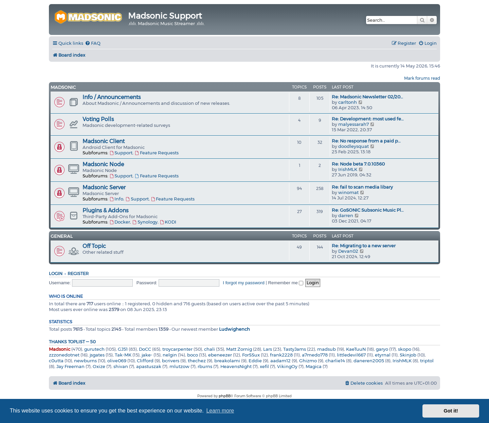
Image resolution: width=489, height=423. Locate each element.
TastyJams (294, 349)
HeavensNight (236, 366)
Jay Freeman (70, 366)
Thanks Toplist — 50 (72, 341)
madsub (326, 349)
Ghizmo (308, 360)
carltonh (347, 102)
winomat (348, 192)
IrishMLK (347, 169)
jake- (147, 355)
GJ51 (123, 349)
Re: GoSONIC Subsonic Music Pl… (368, 210)
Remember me (286, 282)
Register (78, 273)
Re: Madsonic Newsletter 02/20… (367, 96)
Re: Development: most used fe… (368, 118)
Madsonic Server (104, 187)
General (62, 236)
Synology (144, 222)
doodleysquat (353, 146)
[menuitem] (93, 43)
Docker (119, 222)
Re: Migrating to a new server (364, 245)
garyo (382, 349)
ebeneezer (220, 355)
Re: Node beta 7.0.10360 (358, 164)
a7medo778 (315, 355)
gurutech (94, 349)
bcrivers (170, 360)
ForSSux (251, 355)
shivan (120, 366)
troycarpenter (177, 349)
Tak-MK (123, 355)
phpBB (225, 396)
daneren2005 (369, 360)
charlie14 (335, 360)
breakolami (227, 360)
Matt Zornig (239, 349)
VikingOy (287, 366)
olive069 (116, 360)
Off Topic (94, 246)
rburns (205, 366)
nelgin (170, 355)
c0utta (56, 360)
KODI (168, 222)
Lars (267, 349)
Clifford (145, 360)
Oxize (99, 366)
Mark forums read (422, 78)
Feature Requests (156, 152)
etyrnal (383, 355)
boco (192, 355)
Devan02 (348, 251)
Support (120, 152)
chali (209, 349)
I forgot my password (243, 282)
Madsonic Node (103, 164)
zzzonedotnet (64, 355)
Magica (314, 366)
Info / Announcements (112, 97)
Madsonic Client (104, 141)
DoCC (145, 349)
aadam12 (280, 360)
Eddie (255, 360)
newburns (85, 360)
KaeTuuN (356, 349)
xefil (264, 366)
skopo (404, 349)
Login (55, 273)
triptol (427, 360)
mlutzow (179, 366)
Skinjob (408, 355)
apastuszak (148, 366)
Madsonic (63, 87)
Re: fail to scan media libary (362, 187)
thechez (197, 360)
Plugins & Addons (105, 210)
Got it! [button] (451, 411)
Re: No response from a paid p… (366, 140)
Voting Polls (98, 119)
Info (116, 198)
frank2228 (281, 355)
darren (345, 215)
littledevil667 (351, 355)
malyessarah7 (353, 124)
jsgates (97, 355)
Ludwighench (234, 329)
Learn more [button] (220, 411)
